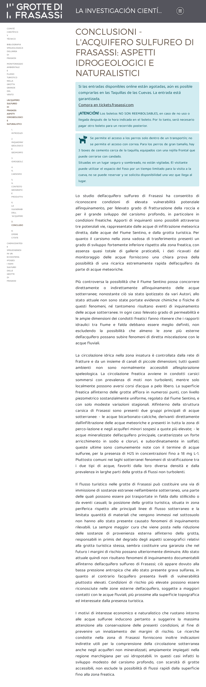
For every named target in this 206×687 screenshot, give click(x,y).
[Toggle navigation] (180, 10)
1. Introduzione (13, 131)
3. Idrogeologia (13, 160)
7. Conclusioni (13, 223)
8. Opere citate (13, 234)
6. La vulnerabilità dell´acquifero (13, 209)
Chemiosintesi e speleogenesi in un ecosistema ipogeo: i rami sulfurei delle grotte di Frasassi (11, 262)
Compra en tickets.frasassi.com (106, 105)
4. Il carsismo (13, 170)
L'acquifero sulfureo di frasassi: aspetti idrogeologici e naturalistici (11, 112)
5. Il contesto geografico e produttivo (13, 188)
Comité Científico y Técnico (11, 34)
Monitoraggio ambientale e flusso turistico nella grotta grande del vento (11, 79)
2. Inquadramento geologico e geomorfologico (13, 146)
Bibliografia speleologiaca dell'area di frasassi (11, 51)
